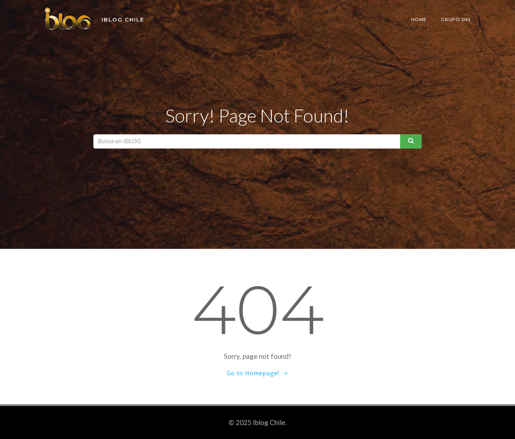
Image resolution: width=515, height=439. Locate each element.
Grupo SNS (456, 19)
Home (419, 19)
